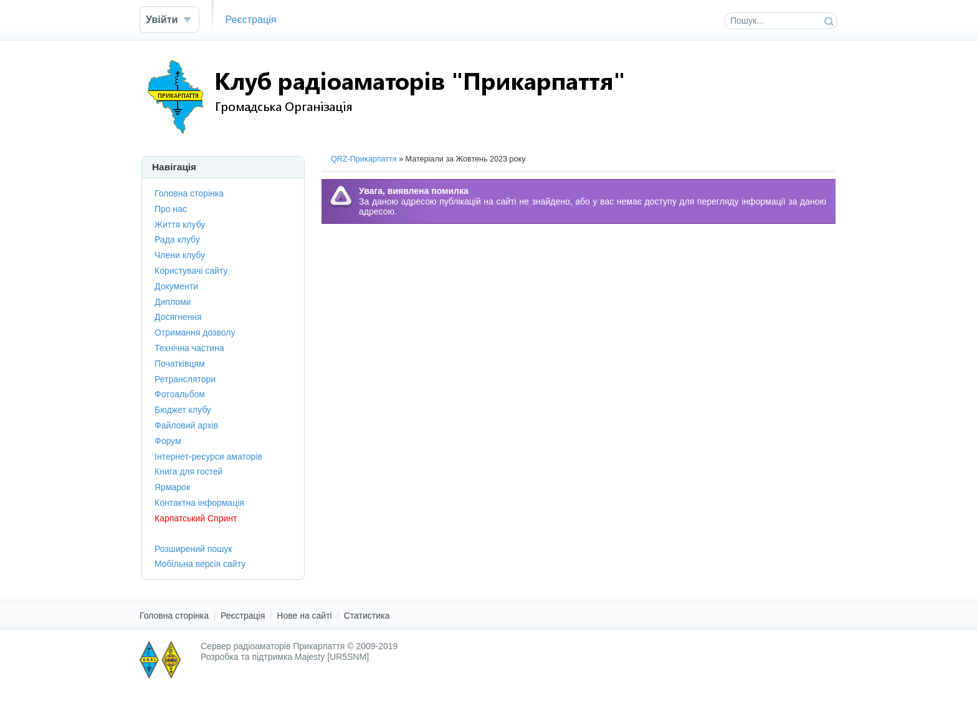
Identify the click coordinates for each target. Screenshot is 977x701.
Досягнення (178, 317)
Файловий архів (186, 425)
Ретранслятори (185, 379)
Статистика (367, 616)
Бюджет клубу (183, 410)
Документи (176, 286)
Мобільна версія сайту (200, 564)
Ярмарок (172, 487)
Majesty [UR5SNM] (332, 657)
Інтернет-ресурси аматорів (208, 457)
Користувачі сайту (191, 271)
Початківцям (180, 364)
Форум (168, 441)
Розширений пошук (193, 549)
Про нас (171, 209)
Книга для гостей (188, 471)
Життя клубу (180, 225)
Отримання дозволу (195, 332)
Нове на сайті (304, 616)
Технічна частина (189, 348)
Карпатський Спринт (196, 518)
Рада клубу (177, 239)
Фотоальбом (180, 394)
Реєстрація (250, 19)
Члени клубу (180, 255)
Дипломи (173, 302)
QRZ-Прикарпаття (364, 159)
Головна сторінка (189, 193)
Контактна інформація (199, 503)
